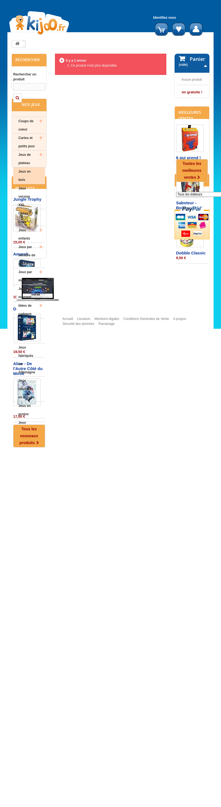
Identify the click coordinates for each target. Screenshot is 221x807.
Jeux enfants (24, 250)
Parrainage (106, 804)
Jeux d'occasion (26, 443)
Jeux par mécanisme (27, 292)
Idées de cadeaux (25, 326)
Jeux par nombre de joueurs (26, 271)
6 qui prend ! (188, 206)
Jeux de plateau (24, 175)
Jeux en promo (24, 426)
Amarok (21, 541)
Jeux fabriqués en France (26, 347)
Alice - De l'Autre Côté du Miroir (28, 656)
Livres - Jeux (24, 234)
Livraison (83, 799)
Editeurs (187, 353)
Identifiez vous (164, 18)
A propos (179, 799)
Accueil (67, 799)
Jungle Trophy (27, 487)
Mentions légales (107, 799)
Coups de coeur (26, 141)
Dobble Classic (191, 302)
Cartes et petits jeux (26, 158)
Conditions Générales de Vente (146, 799)
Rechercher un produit (24, 76)
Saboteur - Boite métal (187, 254)
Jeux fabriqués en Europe (26, 405)
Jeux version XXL (24, 213)
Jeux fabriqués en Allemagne (26, 376)
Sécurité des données (78, 804)
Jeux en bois (24, 192)
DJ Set (19, 596)
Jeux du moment (24, 309)
